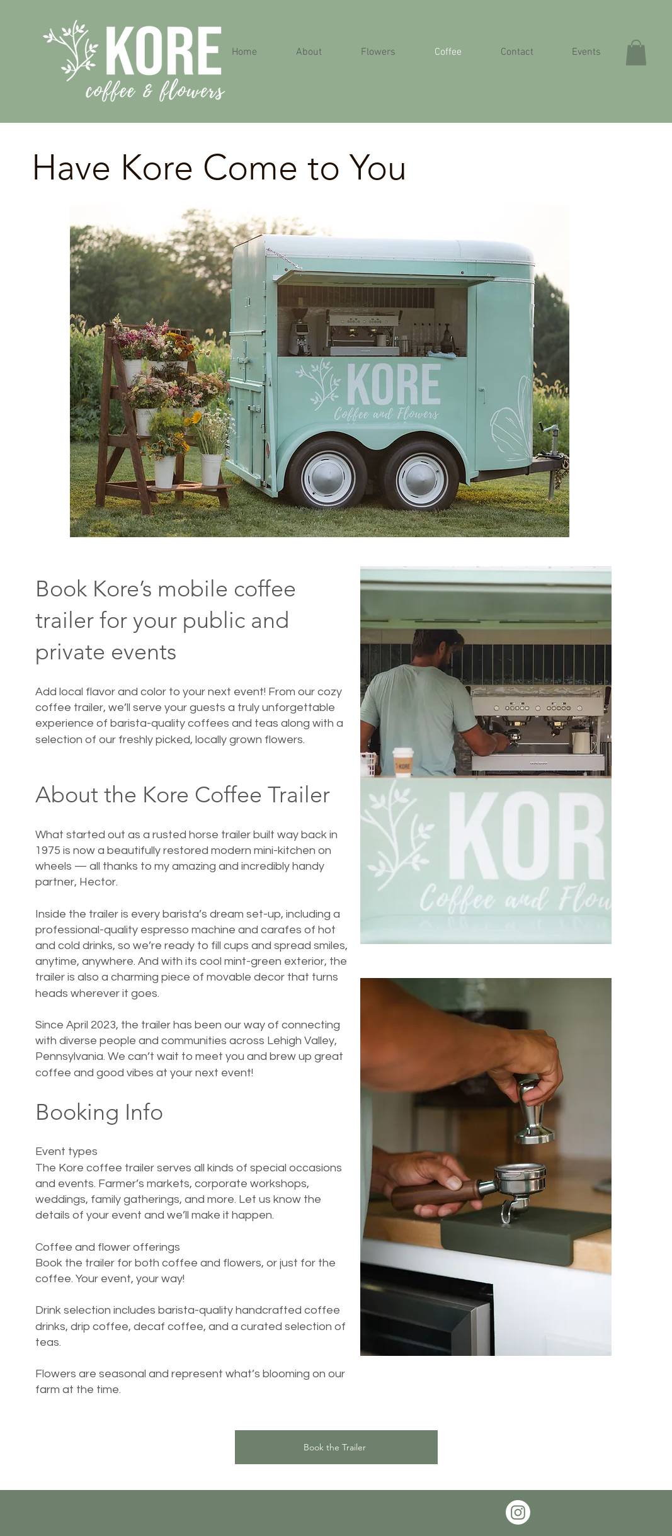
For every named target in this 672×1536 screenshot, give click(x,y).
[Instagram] (518, 1512)
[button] (636, 52)
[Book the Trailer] (336, 1447)
